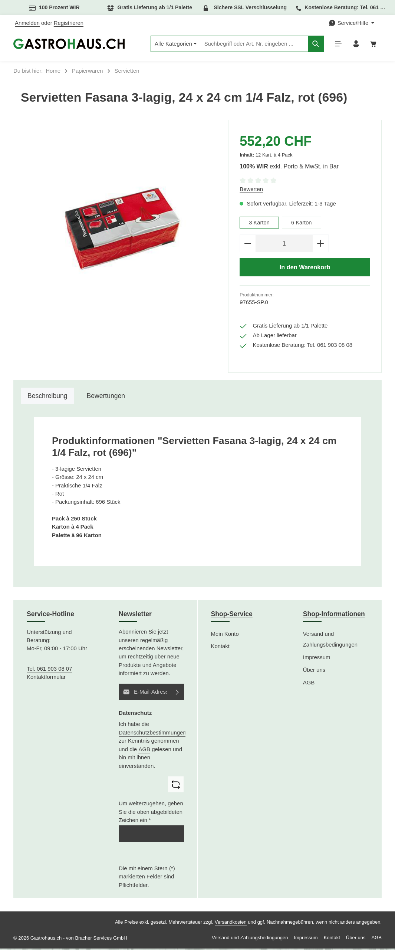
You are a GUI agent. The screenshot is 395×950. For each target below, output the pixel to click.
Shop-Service (232, 615)
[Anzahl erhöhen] (321, 244)
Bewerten (251, 190)
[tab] (47, 397)
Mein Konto (225, 635)
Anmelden (27, 23)
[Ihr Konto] (355, 44)
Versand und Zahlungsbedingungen (330, 640)
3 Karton (259, 223)
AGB (145, 750)
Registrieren (68, 23)
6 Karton (301, 223)
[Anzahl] (284, 244)
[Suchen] (315, 44)
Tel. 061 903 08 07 (49, 670)
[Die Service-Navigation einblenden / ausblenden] (351, 23)
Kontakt (220, 648)
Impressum (316, 659)
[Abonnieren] (177, 693)
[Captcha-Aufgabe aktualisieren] (176, 786)
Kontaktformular (46, 678)
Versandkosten (231, 923)
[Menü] (337, 44)
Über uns (314, 671)
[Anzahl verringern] (248, 244)
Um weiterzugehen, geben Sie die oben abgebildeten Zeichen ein (151, 813)
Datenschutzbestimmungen (152, 734)
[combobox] (253, 44)
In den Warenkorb (305, 268)
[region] (120, 220)
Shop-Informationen (334, 615)
